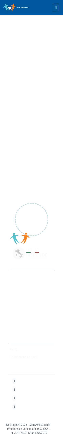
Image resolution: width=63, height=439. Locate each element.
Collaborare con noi (23, 357)
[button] (14, 381)
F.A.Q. (13, 349)
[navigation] (56, 7)
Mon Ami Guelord (23, 276)
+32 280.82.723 (21, 309)
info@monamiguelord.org (28, 316)
